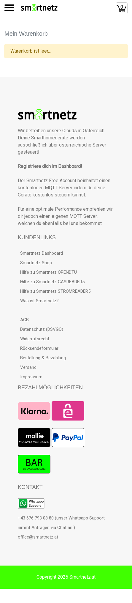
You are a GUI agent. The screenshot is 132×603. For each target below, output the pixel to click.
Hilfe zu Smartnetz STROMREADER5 (54, 291)
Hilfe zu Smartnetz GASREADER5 (51, 281)
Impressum (30, 377)
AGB (23, 319)
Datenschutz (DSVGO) (40, 329)
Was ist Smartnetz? (38, 300)
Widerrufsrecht (33, 338)
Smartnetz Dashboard (40, 253)
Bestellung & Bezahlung (42, 357)
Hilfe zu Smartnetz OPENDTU (47, 272)
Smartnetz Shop (35, 262)
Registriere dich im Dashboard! (50, 166)
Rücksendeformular (38, 348)
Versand (27, 367)
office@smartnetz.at (38, 537)
